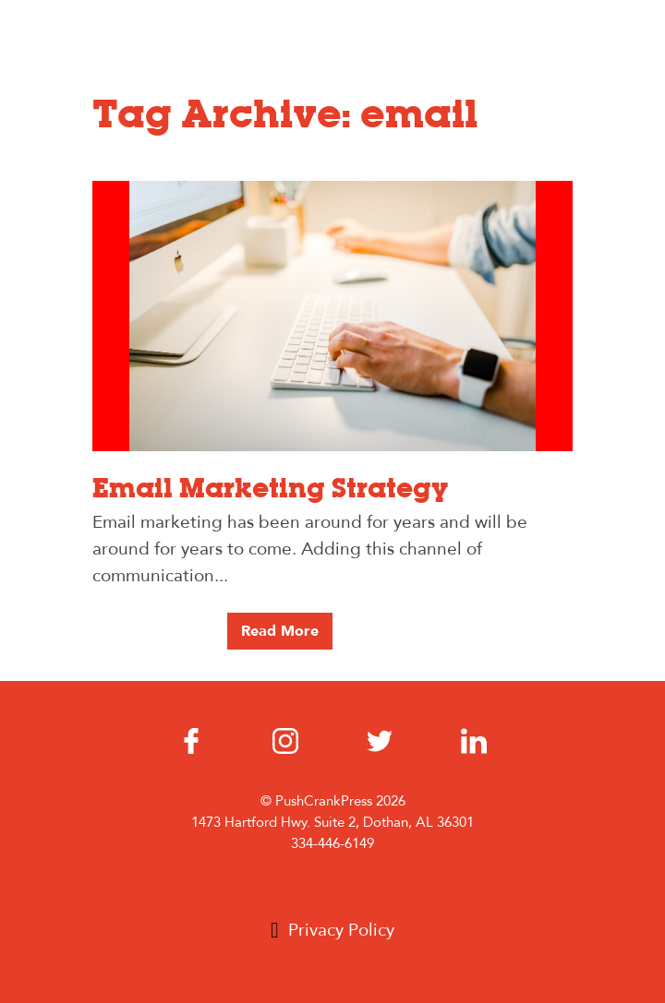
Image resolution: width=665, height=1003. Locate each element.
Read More (280, 631)
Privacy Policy (341, 930)
